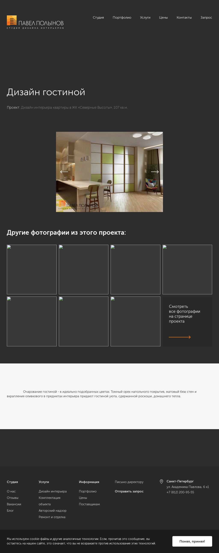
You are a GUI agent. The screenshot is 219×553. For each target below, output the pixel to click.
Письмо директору (129, 482)
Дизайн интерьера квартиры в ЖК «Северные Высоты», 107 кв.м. (74, 70)
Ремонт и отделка (52, 517)
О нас (11, 491)
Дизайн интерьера (53, 491)
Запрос (206, 17)
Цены (163, 17)
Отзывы (12, 498)
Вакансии (14, 504)
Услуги (145, 17)
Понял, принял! (192, 541)
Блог (10, 511)
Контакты (184, 17)
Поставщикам (89, 504)
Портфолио (122, 17)
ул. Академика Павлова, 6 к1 (188, 487)
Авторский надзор (53, 511)
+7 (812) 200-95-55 (180, 492)
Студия (98, 17)
